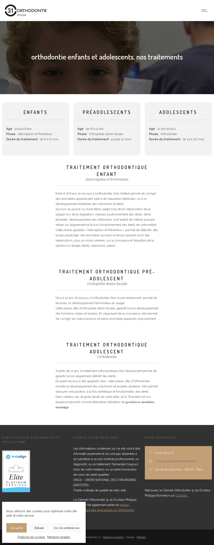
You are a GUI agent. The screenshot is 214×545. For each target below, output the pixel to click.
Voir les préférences (66, 528)
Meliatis (141, 537)
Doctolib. (182, 495)
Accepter (16, 528)
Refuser (39, 528)
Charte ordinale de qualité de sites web (99, 490)
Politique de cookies (31, 537)
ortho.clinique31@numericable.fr (176, 461)
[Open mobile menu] (205, 10)
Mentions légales (58, 537)
